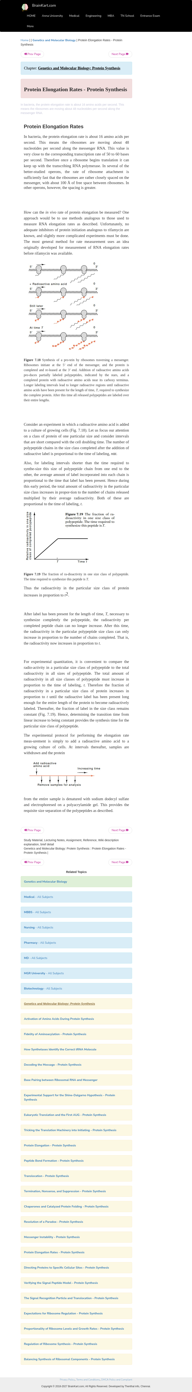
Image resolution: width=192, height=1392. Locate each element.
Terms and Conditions (88, 1379)
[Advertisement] (154, 101)
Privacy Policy (67, 1379)
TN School (127, 16)
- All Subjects (38, 897)
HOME (31, 16)
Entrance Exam (150, 16)
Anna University (52, 16)
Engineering (93, 16)
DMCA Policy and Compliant (116, 1379)
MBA (111, 16)
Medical (74, 16)
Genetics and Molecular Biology (54, 40)
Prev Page (32, 54)
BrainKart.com (44, 5)
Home (25, 40)
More (30, 26)
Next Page (120, 54)
